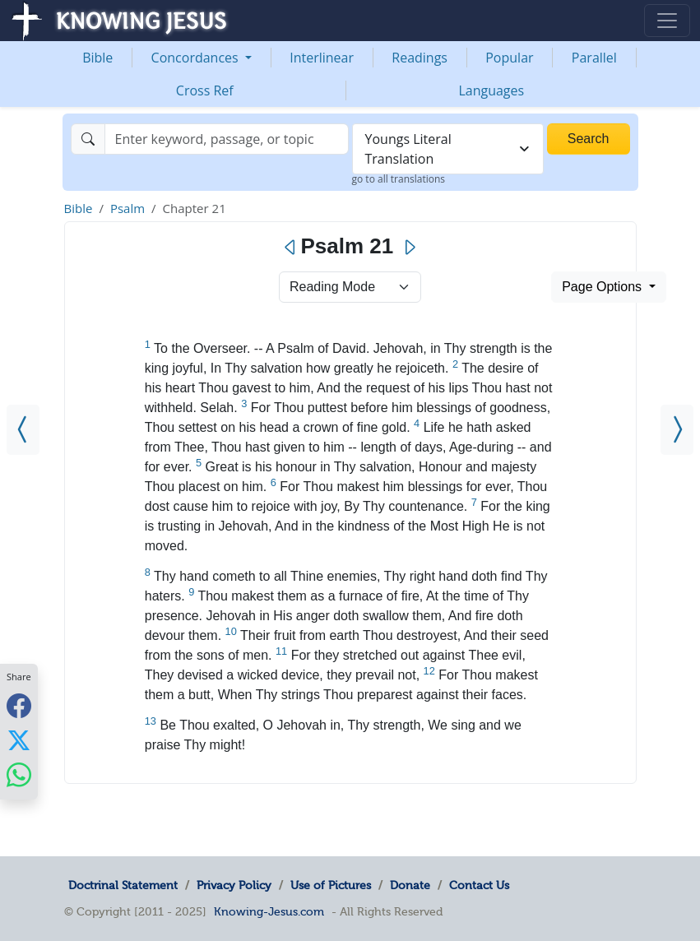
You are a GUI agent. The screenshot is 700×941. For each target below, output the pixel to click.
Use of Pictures (330, 885)
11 (281, 651)
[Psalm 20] (23, 430)
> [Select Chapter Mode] (350, 287)
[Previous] (290, 247)
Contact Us (479, 885)
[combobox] (448, 148)
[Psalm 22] (677, 430)
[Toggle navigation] (667, 20)
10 (231, 631)
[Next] (409, 247)
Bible (97, 58)
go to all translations (399, 179)
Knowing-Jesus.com (269, 911)
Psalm (127, 208)
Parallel (594, 58)
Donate (410, 885)
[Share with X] (19, 739)
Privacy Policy (234, 885)
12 (429, 671)
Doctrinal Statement (123, 885)
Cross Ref (205, 90)
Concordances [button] (196, 58)
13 (150, 721)
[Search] (226, 139)
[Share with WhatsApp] (19, 774)
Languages (491, 90)
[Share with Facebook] (19, 705)
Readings (419, 58)
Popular (509, 58)
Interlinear (322, 58)
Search (589, 139)
